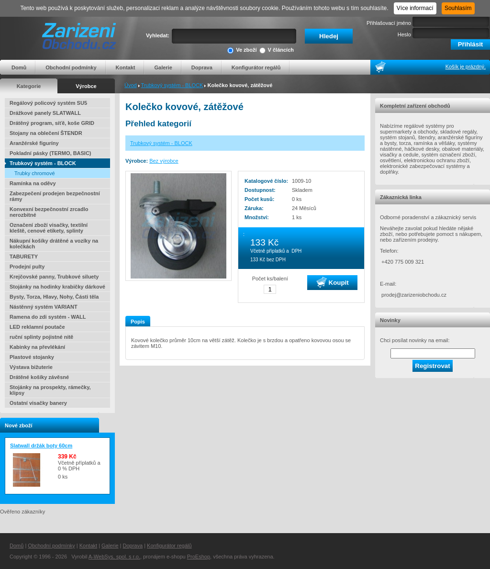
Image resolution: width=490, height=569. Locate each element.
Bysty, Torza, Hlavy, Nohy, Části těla (54, 297)
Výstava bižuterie (31, 367)
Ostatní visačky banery (38, 403)
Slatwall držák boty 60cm (41, 445)
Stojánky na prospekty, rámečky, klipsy (50, 390)
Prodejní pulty (27, 266)
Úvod (130, 85)
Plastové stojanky (32, 357)
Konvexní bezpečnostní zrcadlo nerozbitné (49, 212)
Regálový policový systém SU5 (48, 103)
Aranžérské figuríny (34, 143)
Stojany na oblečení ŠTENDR (46, 133)
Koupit (332, 282)
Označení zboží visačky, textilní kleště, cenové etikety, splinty (49, 228)
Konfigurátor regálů (256, 67)
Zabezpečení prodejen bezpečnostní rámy (55, 196)
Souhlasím (458, 8)
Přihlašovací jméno (389, 23)
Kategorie (29, 86)
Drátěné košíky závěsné (39, 377)
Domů (18, 67)
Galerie (163, 67)
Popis (138, 321)
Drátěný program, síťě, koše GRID (52, 123)
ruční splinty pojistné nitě (41, 337)
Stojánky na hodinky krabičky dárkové (57, 287)
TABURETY (24, 256)
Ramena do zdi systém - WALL (48, 317)
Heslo (404, 34)
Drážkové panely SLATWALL (45, 113)
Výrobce (86, 86)
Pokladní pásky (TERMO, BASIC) (50, 153)
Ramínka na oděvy (33, 183)
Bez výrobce (163, 161)
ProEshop (198, 556)
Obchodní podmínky (70, 67)
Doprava (201, 67)
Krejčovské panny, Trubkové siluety (54, 276)
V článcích (276, 50)
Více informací (415, 8)
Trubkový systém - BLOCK (172, 85)
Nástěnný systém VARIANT (44, 307)
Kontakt (125, 67)
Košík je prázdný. (465, 66)
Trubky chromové (34, 173)
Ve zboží (241, 50)
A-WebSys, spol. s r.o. (114, 556)
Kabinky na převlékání (37, 347)
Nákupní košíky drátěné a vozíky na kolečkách (54, 243)
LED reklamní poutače (37, 327)
